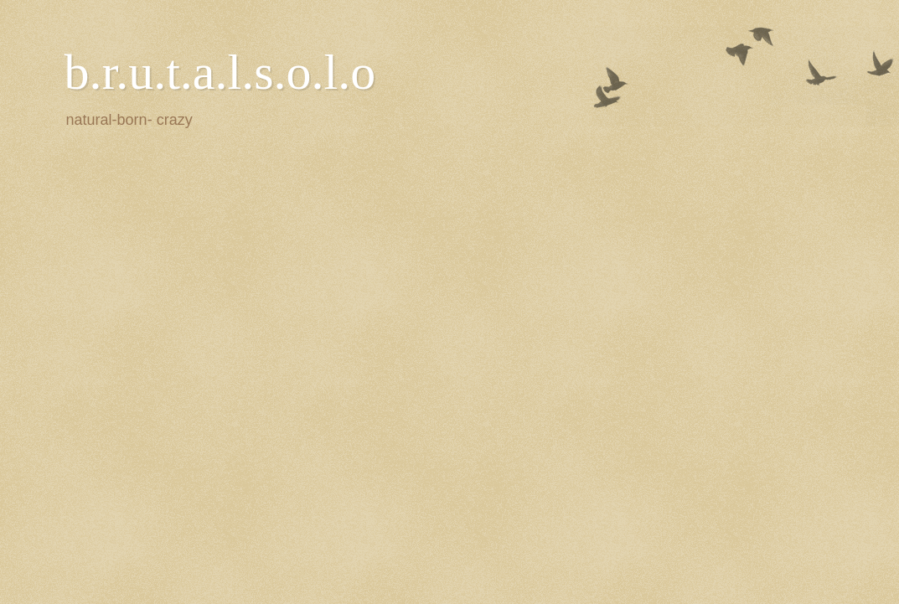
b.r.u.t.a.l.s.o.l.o (220, 72)
